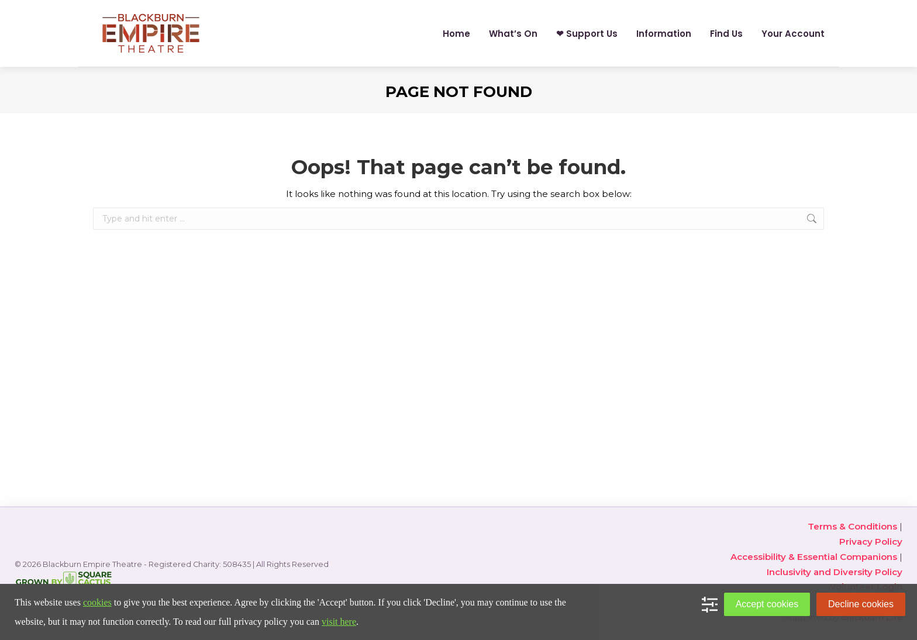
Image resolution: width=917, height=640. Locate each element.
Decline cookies (861, 604)
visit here (339, 622)
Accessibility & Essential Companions (813, 556)
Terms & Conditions (852, 526)
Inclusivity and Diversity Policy (834, 571)
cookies (97, 602)
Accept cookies (767, 604)
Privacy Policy (870, 541)
